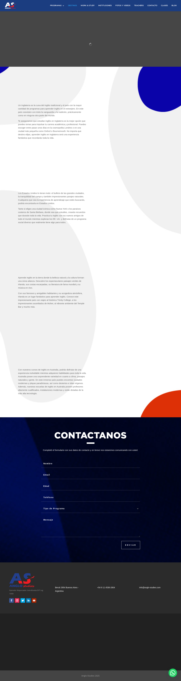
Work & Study (88, 5)
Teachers (139, 5)
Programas (56, 5)
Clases (164, 5)
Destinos (72, 5)
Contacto (152, 5)
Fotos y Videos (122, 5)
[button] (173, 673)
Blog (174, 5)
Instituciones (105, 5)
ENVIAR (130, 545)
